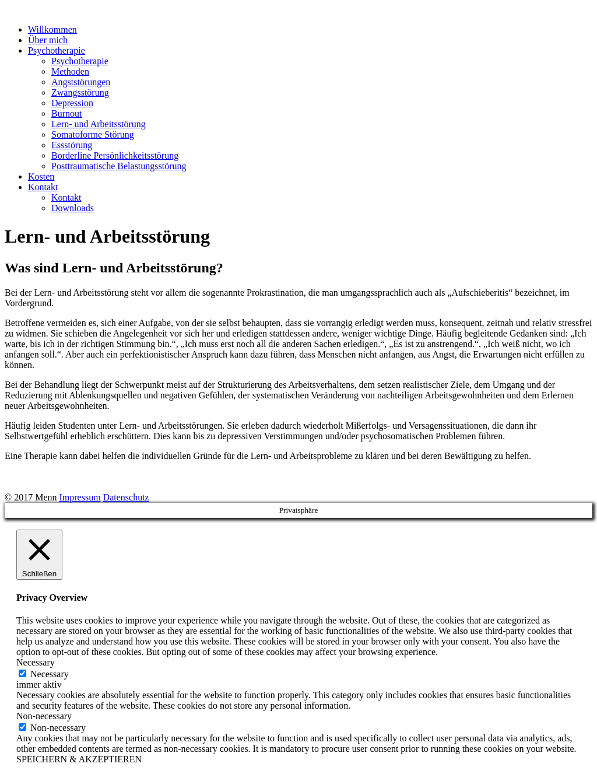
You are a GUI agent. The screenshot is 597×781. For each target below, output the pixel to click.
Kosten (41, 176)
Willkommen (52, 29)
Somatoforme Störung (92, 134)
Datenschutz (126, 497)
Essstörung (71, 145)
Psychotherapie (56, 50)
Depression (72, 103)
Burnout (66, 113)
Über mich (48, 40)
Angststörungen (80, 82)
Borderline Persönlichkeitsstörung (114, 155)
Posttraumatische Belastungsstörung (119, 166)
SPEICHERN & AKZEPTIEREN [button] (79, 759)
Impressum (79, 497)
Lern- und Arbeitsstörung (98, 124)
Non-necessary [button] (44, 716)
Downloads (72, 208)
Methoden (70, 71)
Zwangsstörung (80, 92)
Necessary (49, 674)
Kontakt (43, 187)
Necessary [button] (35, 662)
